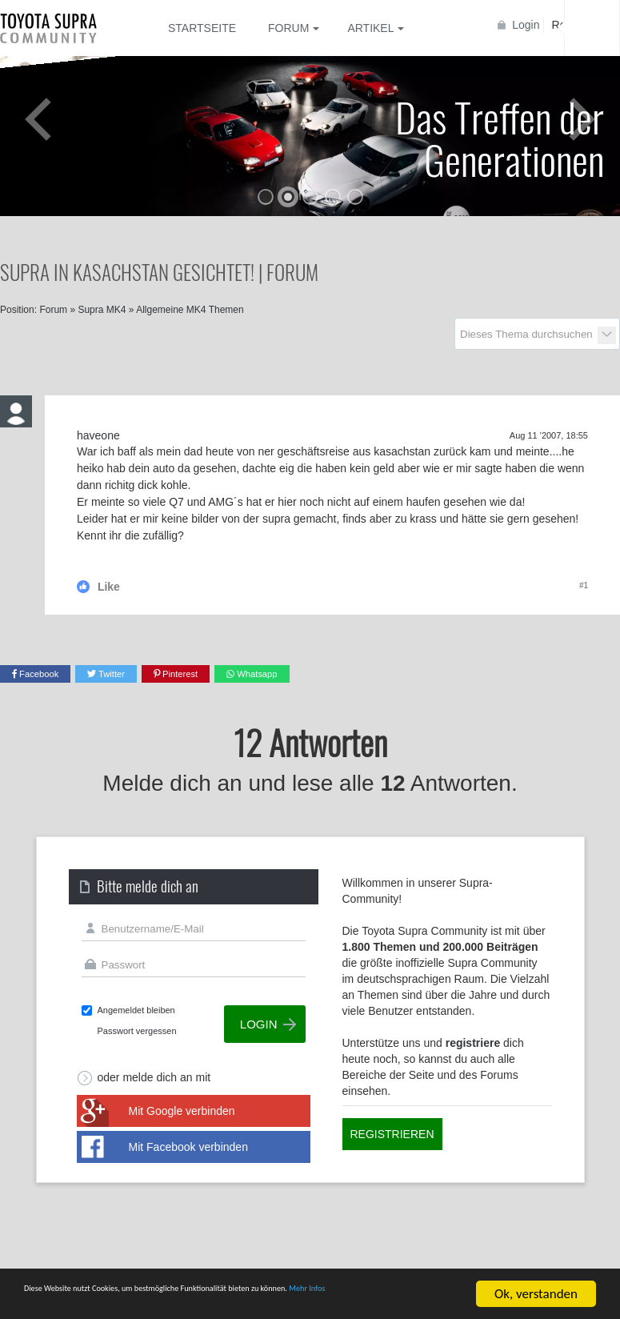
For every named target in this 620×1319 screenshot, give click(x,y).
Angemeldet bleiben (136, 1010)
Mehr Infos (54, 1300)
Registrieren (392, 1134)
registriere (473, 1042)
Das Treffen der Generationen (499, 137)
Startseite (202, 28)
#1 (583, 585)
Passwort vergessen (137, 1031)
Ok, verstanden (536, 1286)
